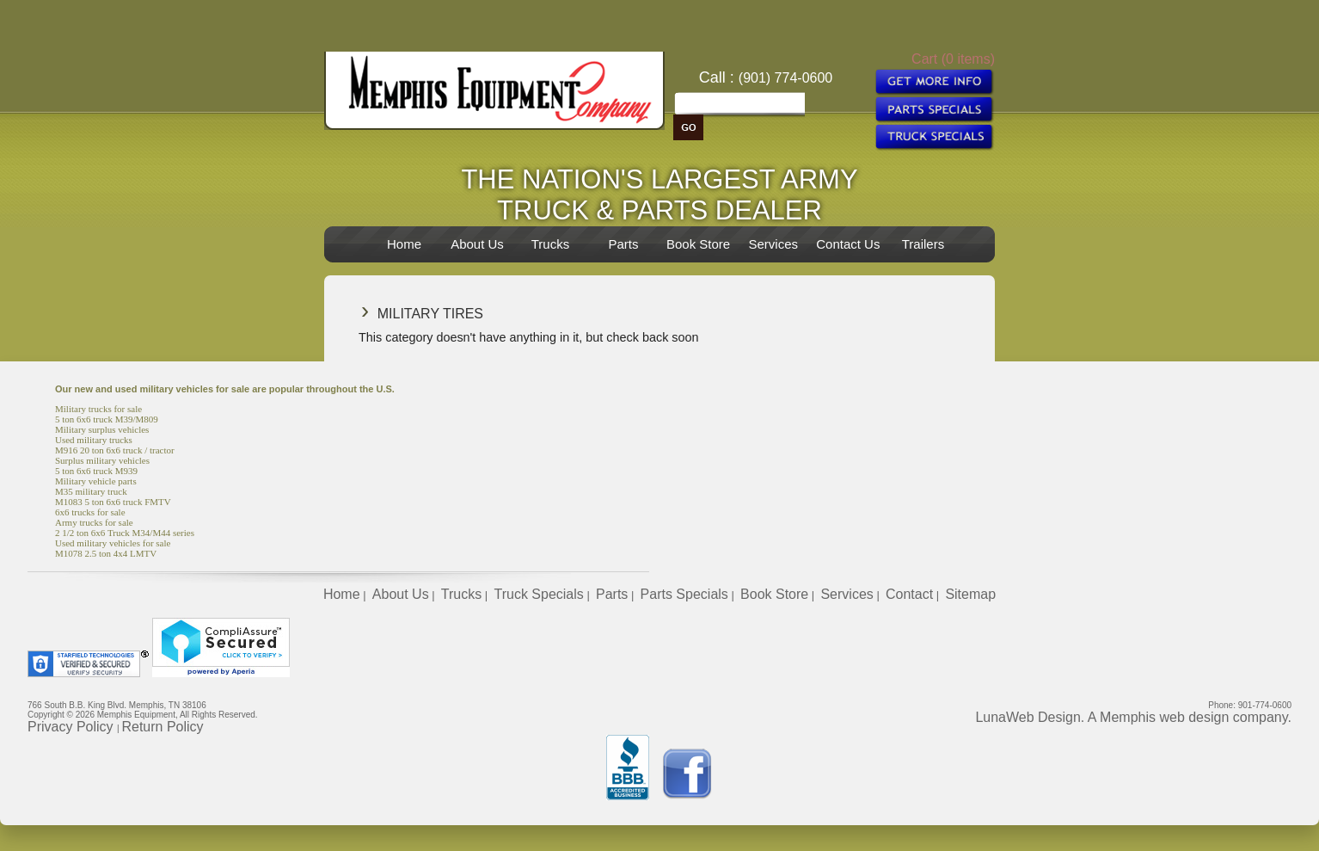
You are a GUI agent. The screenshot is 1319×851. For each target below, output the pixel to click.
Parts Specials (684, 594)
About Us (477, 244)
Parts (623, 244)
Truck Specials (538, 594)
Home (404, 244)
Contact (909, 594)
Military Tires (430, 313)
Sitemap (970, 594)
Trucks (550, 244)
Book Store (698, 244)
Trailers (923, 244)
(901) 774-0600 (785, 78)
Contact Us (848, 244)
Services (773, 244)
